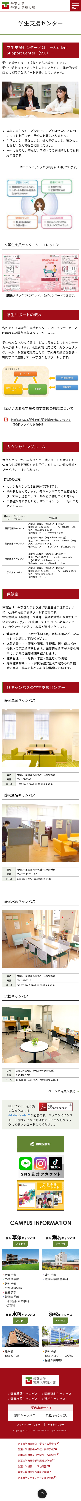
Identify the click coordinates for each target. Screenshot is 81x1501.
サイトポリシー (56, 1424)
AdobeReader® (19, 1115)
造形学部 (50, 1275)
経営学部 (10, 1283)
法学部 (9, 1351)
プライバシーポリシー (29, 1424)
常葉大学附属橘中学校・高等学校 (36, 1449)
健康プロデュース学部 (59, 1356)
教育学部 (10, 1275)
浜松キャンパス (54, 1398)
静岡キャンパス (24, 1415)
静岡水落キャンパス (24, 1398)
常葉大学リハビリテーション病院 (36, 1477)
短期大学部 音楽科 (56, 1279)
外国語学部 (12, 1279)
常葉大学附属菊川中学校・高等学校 (37, 1455)
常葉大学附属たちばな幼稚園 (33, 1472)
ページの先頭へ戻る (62, 1091)
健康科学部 (12, 1356)
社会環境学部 (13, 1288)
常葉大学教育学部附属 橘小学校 (35, 1460)
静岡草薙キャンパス (24, 1393)
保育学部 (10, 1292)
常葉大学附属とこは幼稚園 (32, 1466)
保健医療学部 (53, 1360)
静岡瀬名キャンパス (57, 1393)
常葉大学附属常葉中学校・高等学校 (37, 1443)
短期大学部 (12, 1297)
